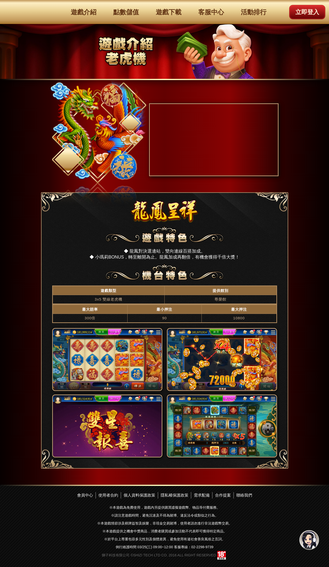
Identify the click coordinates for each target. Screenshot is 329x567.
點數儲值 (126, 12)
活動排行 (253, 12)
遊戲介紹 (83, 12)
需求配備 (202, 495)
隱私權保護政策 (174, 495)
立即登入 (307, 12)
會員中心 (85, 495)
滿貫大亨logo (26, 11)
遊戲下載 (168, 12)
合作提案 (223, 495)
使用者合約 (108, 495)
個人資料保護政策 (139, 495)
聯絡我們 (244, 495)
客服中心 (211, 12)
